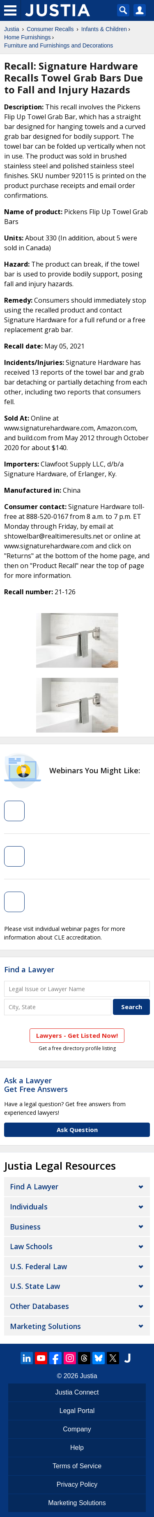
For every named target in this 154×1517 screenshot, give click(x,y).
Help (77, 1447)
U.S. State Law (35, 1286)
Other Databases (39, 1306)
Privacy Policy (77, 1484)
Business (25, 1227)
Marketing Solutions (45, 1326)
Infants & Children (104, 29)
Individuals (29, 1206)
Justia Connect (77, 1392)
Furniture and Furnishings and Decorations (58, 45)
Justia (11, 29)
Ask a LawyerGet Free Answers (36, 1084)
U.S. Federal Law (38, 1266)
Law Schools (31, 1246)
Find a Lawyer (29, 969)
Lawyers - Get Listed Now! (77, 1035)
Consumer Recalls (50, 29)
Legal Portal (77, 1410)
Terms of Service (77, 1466)
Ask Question (77, 1129)
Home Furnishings (27, 37)
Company (77, 1429)
